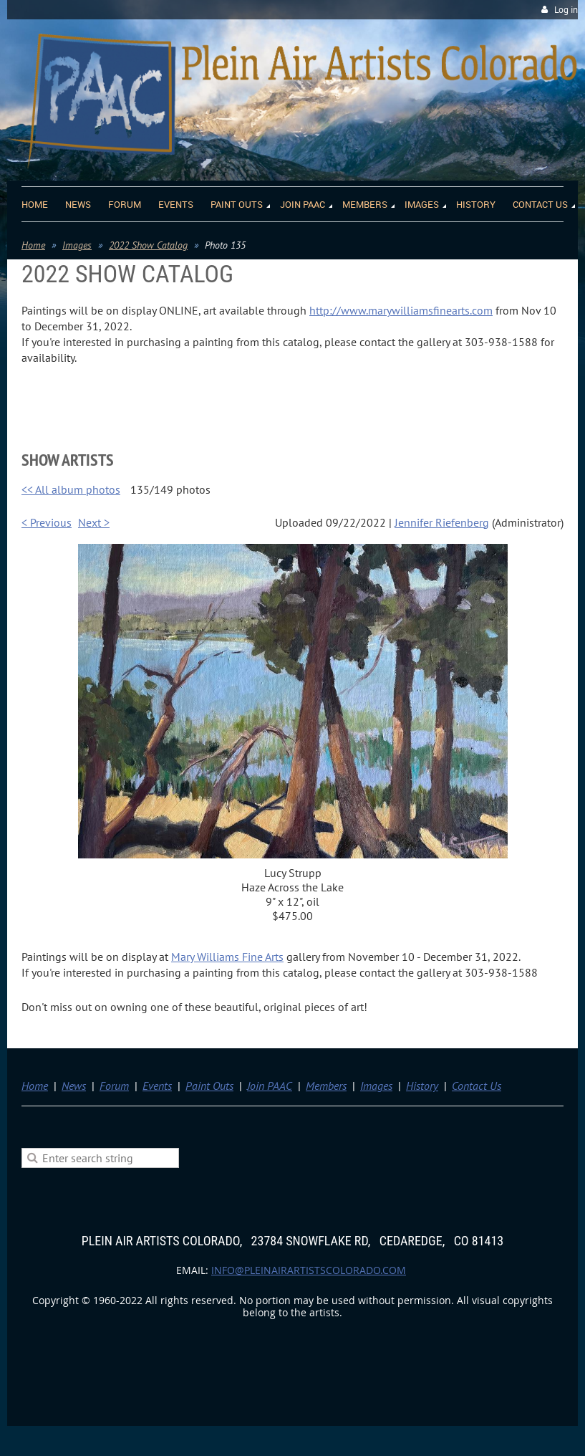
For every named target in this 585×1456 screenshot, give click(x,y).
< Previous (46, 522)
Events (157, 1085)
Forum (114, 1085)
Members (326, 1085)
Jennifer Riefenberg (442, 522)
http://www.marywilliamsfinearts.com (401, 310)
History (422, 1085)
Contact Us (476, 1085)
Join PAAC (269, 1085)
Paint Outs (209, 1085)
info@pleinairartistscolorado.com (308, 1270)
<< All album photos (70, 489)
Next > (94, 522)
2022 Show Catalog (148, 245)
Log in (566, 10)
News (74, 1085)
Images (77, 245)
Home (33, 245)
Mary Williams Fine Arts (227, 956)
